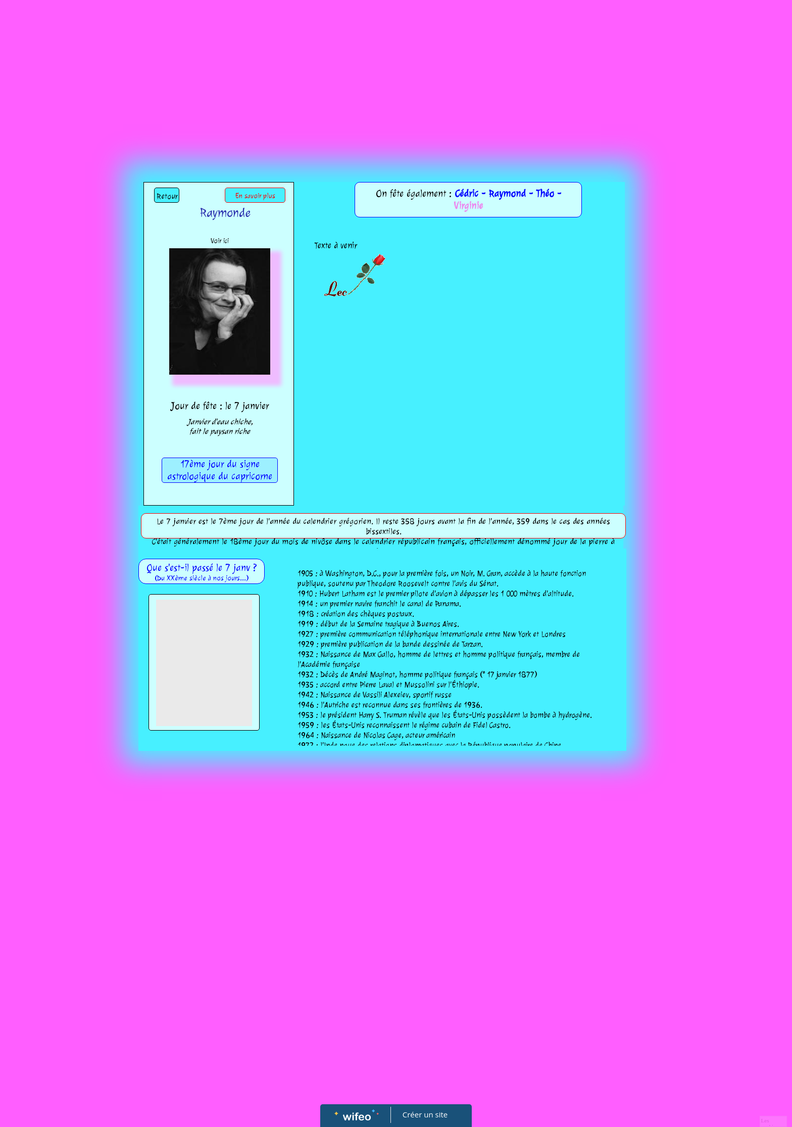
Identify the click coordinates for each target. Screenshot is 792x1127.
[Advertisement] (396, 76)
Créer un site (425, 1114)
